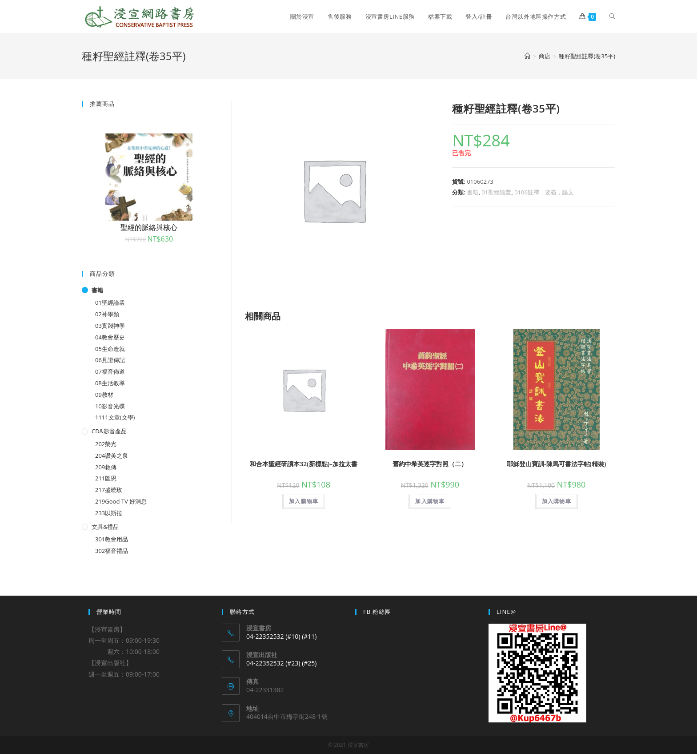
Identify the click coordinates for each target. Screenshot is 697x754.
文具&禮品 (105, 527)
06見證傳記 (110, 360)
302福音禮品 (111, 551)
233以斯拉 (108, 513)
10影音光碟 (110, 406)
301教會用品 (111, 539)
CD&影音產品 (109, 431)
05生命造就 (110, 349)
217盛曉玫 (108, 490)
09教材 (104, 395)
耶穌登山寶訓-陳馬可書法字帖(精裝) (556, 464)
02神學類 (107, 314)
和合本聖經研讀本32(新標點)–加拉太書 (303, 464)
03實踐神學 (110, 326)
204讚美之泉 (111, 456)
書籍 (472, 192)
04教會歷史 (110, 337)
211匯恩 (105, 478)
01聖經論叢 (496, 192)
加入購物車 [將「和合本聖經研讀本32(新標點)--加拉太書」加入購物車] (303, 501)
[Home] (527, 56)
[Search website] (612, 16)
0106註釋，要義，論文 (544, 192)
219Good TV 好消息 (121, 501)
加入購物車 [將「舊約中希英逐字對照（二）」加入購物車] (430, 501)
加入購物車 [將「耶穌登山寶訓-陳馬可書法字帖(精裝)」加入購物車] (556, 501)
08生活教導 (110, 383)
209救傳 (105, 467)
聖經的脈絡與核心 (148, 227)
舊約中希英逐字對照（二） (430, 464)
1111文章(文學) (115, 417)
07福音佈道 (110, 371)
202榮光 (105, 444)
